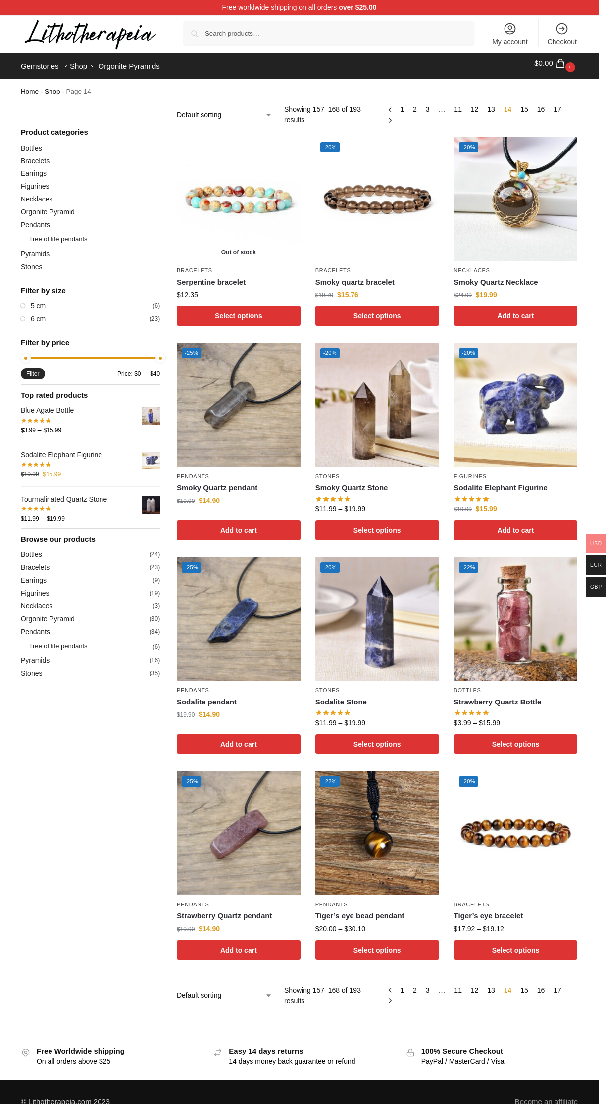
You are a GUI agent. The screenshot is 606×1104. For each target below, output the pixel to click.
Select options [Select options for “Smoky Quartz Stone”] (377, 524)
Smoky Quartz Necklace (496, 276)
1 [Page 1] (402, 104)
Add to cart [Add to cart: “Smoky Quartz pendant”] (238, 524)
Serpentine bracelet (211, 276)
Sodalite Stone (341, 696)
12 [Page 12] (475, 104)
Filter (33, 368)
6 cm (38, 313)
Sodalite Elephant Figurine (501, 482)
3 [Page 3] (428, 104)
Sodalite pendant (207, 696)
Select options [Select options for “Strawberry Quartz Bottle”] (516, 739)
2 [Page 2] (415, 104)
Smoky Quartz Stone (351, 482)
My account (510, 34)
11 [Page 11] (458, 104)
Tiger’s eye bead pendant (359, 910)
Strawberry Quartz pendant (224, 910)
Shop (52, 86)
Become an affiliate (546, 1096)
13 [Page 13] (491, 104)
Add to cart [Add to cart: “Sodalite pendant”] (238, 739)
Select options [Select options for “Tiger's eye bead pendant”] (377, 944)
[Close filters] (163, 105)
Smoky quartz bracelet (355, 276)
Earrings (34, 168)
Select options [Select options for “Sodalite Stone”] (377, 739)
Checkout (562, 34)
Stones (327, 471)
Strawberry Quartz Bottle (498, 696)
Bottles (467, 685)
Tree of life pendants (58, 233)
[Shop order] (224, 109)
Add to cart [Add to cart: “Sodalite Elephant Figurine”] (516, 524)
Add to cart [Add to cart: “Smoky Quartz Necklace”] (516, 310)
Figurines (470, 471)
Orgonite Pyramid (48, 206)
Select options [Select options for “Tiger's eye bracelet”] (516, 944)
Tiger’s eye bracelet (488, 910)
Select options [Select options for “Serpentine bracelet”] (238, 310)
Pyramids (35, 248)
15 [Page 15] (524, 104)
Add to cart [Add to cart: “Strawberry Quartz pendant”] (238, 944)
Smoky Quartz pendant (217, 482)
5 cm (38, 300)
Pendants (193, 471)
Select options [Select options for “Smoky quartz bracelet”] (377, 310)
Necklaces (472, 265)
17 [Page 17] (557, 104)
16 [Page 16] (541, 104)
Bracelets (194, 265)
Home (30, 86)
